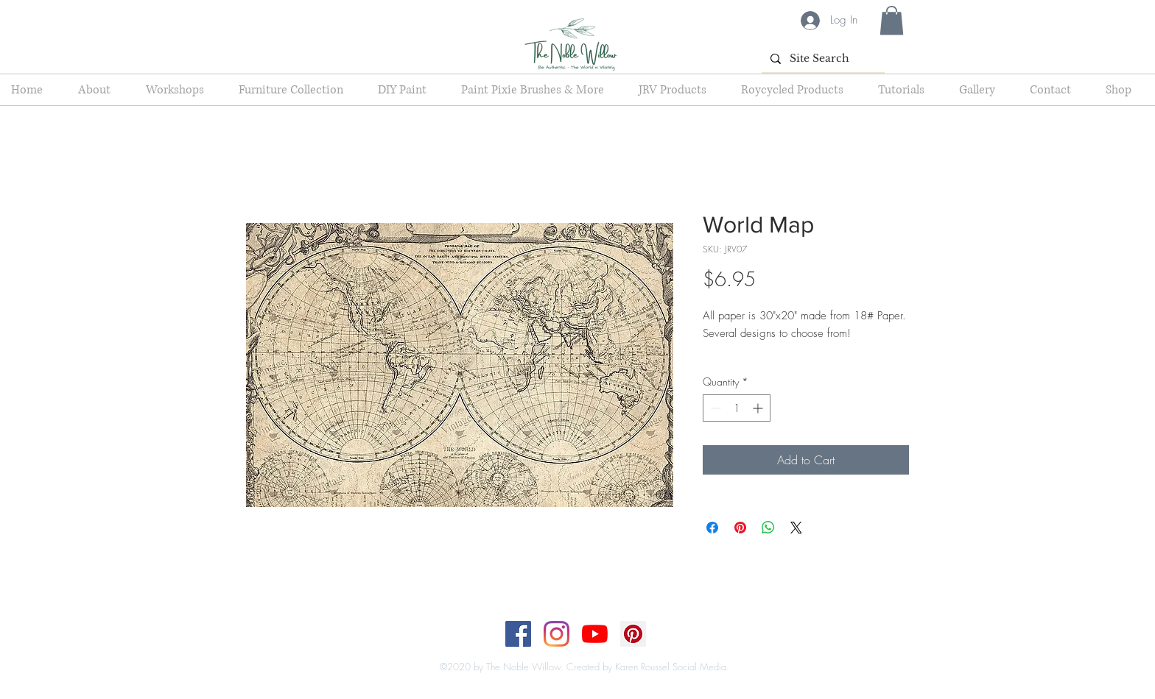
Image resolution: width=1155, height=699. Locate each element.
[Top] (568, 652)
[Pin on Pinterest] (740, 527)
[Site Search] (822, 58)
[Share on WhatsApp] (768, 527)
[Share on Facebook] (712, 527)
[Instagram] (556, 634)
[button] (892, 20)
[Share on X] (796, 527)
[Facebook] (518, 634)
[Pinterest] (633, 634)
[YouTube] (595, 634)
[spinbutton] (736, 408)
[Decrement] (714, 408)
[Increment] (759, 408)
